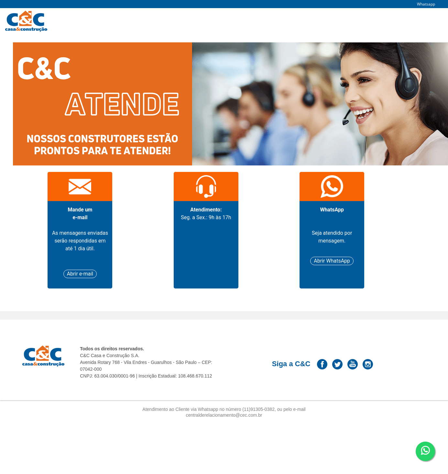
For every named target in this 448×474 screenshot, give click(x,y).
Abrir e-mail (80, 274)
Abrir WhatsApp (332, 261)
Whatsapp (426, 4)
